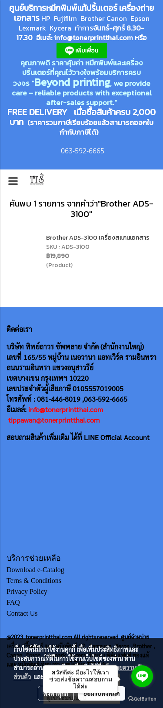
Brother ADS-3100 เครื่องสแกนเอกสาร (98, 237)
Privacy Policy (27, 591)
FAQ (13, 602)
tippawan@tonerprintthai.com (54, 419)
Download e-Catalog (35, 569)
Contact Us (22, 613)
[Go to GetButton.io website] (142, 699)
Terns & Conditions (34, 580)
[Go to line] (142, 676)
